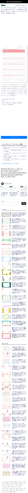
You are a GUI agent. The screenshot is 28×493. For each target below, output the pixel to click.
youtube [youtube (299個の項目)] (16, 483)
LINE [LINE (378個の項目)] (22, 481)
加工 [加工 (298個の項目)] (19, 488)
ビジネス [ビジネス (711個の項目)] (12, 486)
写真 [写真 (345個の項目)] (16, 488)
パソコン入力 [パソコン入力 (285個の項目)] (4, 486)
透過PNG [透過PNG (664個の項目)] (11, 491)
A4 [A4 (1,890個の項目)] (2, 481)
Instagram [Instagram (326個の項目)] (15, 481)
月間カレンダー (4, 176)
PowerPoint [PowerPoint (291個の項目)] (6, 483)
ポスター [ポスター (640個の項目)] (19, 486)
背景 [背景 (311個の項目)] (5, 491)
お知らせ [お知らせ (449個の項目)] (20, 483)
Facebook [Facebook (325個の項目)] (11, 481)
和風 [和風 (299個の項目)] (24, 488)
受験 (3, 174)
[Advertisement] (14, 30)
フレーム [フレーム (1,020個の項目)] (16, 486)
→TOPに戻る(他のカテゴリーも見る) (9, 163)
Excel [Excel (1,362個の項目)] (8, 481)
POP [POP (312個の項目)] (3, 483)
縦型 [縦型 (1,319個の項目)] (3, 491)
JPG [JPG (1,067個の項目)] (19, 481)
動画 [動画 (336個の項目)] (21, 488)
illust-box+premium (14, 2)
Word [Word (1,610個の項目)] (13, 483)
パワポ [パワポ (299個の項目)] (8, 486)
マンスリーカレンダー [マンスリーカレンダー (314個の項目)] (5, 488)
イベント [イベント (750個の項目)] (24, 483)
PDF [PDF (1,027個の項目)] (24, 481)
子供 (6, 174)
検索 (3, 201)
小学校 (14, 174)
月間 (21, 174)
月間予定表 (3, 5)
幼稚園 (18, 174)
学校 (9, 174)
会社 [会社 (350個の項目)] (13, 488)
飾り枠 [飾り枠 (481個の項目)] (14, 491)
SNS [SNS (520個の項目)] (10, 483)
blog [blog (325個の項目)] (5, 481)
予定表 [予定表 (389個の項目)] (11, 488)
